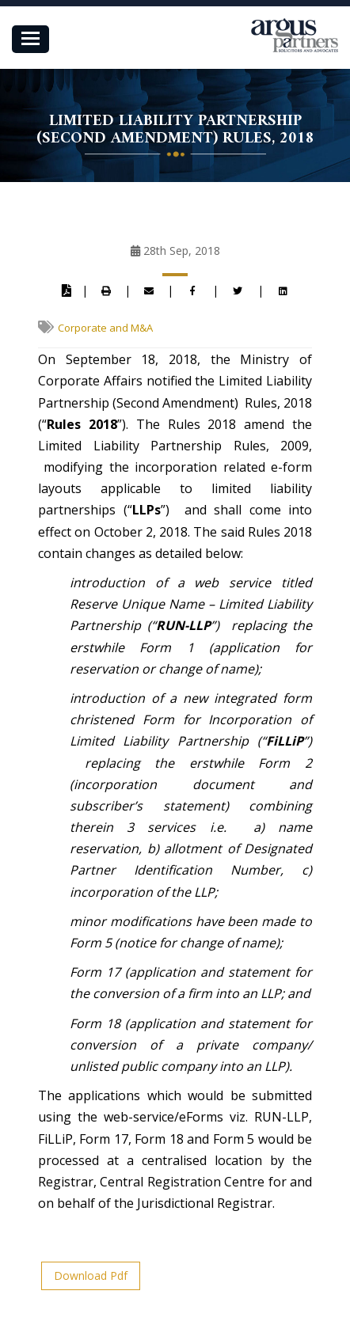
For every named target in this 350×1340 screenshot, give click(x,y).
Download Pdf (90, 1275)
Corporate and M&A (105, 328)
